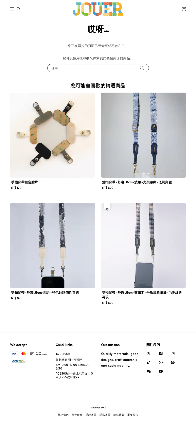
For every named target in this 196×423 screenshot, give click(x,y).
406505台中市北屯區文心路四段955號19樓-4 (75, 375)
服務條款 (118, 415)
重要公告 (132, 415)
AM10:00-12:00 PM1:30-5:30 (73, 366)
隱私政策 (105, 415)
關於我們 (63, 415)
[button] (12, 9)
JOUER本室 (63, 354)
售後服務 (77, 415)
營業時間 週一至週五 (69, 360)
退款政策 (91, 415)
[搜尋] (142, 68)
